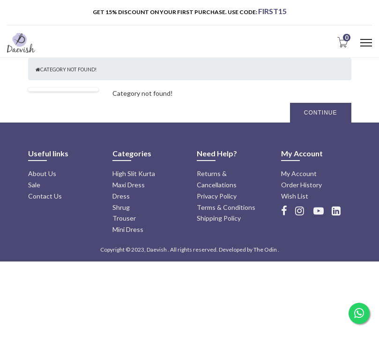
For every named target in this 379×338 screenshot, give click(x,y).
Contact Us (45, 196)
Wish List (294, 196)
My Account (299, 173)
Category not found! (68, 69)
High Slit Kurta (133, 173)
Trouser (124, 218)
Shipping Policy (219, 218)
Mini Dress (127, 229)
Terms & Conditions (226, 207)
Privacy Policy (217, 196)
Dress (121, 196)
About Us (42, 173)
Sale (34, 185)
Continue (320, 112)
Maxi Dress (128, 185)
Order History (301, 185)
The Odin (265, 249)
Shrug (121, 207)
